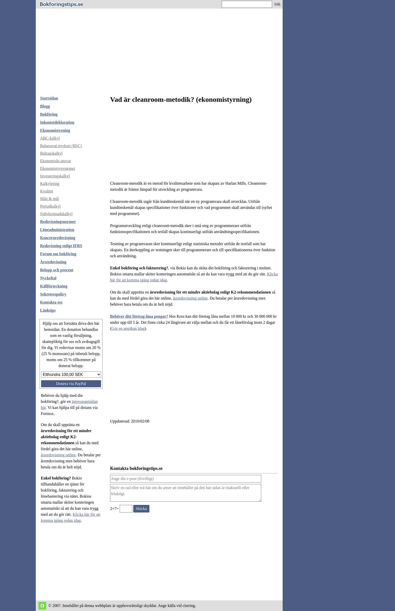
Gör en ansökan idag (128, 328)
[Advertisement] (159, 54)
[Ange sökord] (247, 4)
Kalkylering (49, 183)
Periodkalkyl (50, 206)
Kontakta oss (51, 302)
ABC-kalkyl (50, 138)
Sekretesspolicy (53, 294)
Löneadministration (57, 230)
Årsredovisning (53, 262)
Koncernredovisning (57, 238)
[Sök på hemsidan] (277, 4)
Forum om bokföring (58, 254)
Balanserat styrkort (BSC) (61, 146)
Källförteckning (53, 286)
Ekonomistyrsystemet (57, 168)
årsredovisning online (58, 455)
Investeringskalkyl (55, 176)
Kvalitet (46, 191)
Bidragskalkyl (51, 153)
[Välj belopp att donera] (71, 374)
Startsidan (49, 98)
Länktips (47, 310)
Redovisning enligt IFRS (61, 246)
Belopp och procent (56, 270)
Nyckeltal (48, 278)
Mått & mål (49, 199)
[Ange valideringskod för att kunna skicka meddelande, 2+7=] (126, 508)
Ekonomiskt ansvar (55, 161)
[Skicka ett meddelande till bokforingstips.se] (141, 508)
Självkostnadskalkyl (56, 214)
